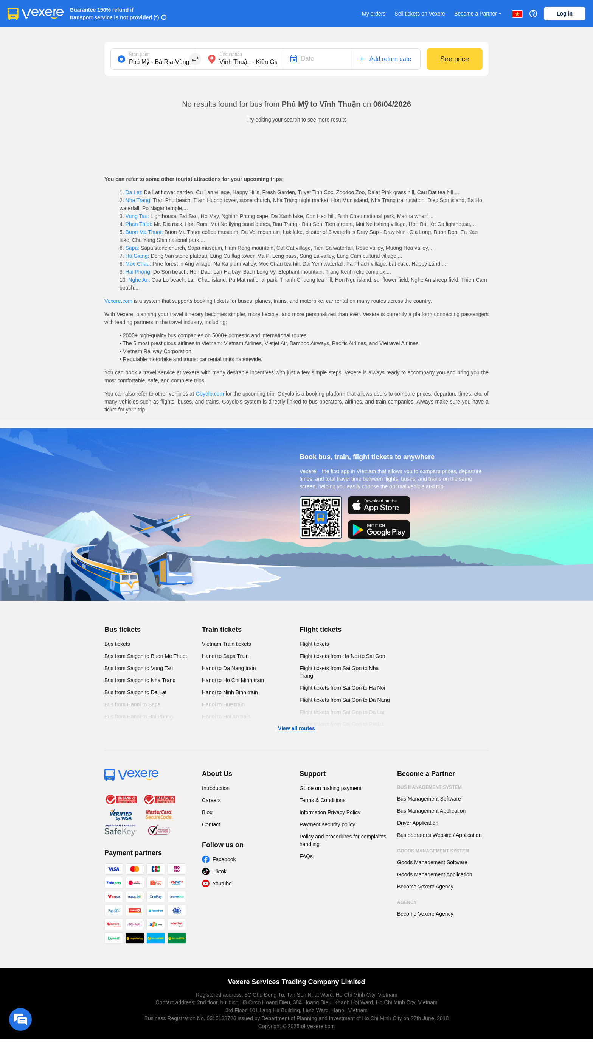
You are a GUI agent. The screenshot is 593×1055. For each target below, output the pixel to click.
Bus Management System (429, 787)
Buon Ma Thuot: (144, 232)
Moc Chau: (138, 264)
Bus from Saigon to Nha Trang (139, 680)
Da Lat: (134, 192)
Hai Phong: (138, 272)
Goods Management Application (434, 874)
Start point (139, 54)
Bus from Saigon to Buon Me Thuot (145, 656)
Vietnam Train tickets (226, 644)
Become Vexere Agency (425, 887)
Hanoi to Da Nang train (229, 668)
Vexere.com (118, 301)
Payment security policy (327, 824)
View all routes (296, 728)
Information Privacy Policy (330, 812)
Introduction (216, 788)
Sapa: (132, 248)
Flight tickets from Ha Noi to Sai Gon (342, 656)
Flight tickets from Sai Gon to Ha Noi (342, 688)
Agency (407, 902)
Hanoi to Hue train (223, 704)
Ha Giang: (137, 256)
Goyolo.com (210, 394)
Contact (211, 824)
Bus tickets (122, 629)
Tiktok (220, 871)
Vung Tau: (137, 216)
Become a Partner (478, 14)
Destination (230, 54)
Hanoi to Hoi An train (226, 717)
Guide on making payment (330, 788)
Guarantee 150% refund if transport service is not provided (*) (114, 13)
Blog (207, 812)
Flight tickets (321, 629)
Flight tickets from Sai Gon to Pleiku (341, 724)
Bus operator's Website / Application (439, 835)
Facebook (224, 859)
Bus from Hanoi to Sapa (132, 704)
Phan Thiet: (139, 224)
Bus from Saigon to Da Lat (135, 692)
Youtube (222, 883)
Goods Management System (433, 851)
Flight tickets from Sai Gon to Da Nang (345, 700)
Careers (211, 800)
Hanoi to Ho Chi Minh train (233, 680)
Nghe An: (139, 280)
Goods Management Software (432, 862)
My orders (373, 14)
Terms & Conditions (322, 800)
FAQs (306, 856)
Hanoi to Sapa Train (225, 656)
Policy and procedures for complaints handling (343, 840)
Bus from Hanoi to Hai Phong (138, 717)
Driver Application (417, 823)
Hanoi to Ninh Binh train (230, 692)
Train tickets (222, 629)
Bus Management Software (429, 799)
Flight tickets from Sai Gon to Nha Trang (339, 672)
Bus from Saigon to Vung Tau (138, 668)
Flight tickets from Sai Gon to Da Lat (342, 712)
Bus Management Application (431, 811)
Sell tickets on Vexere (419, 14)
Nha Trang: (138, 200)
